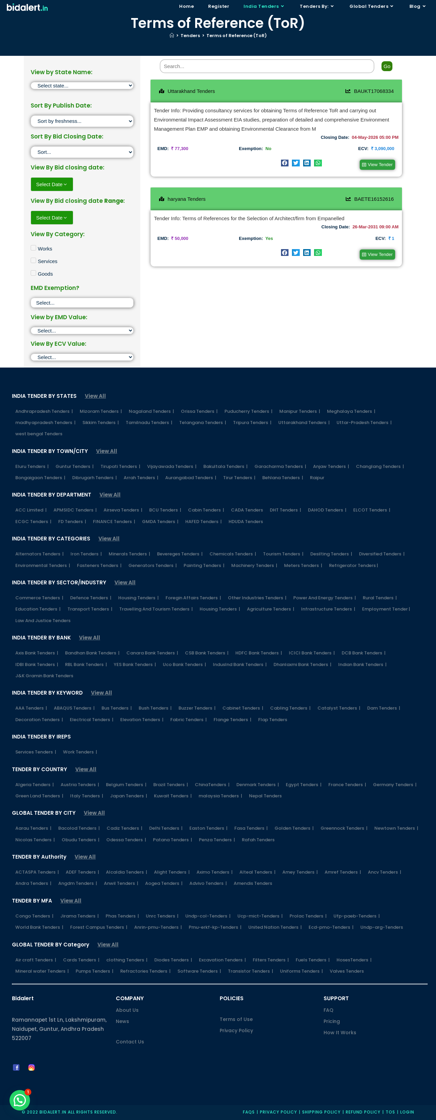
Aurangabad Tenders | (190, 477)
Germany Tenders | (395, 784)
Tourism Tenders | (283, 554)
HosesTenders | (354, 960)
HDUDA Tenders (246, 521)
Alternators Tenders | (39, 554)
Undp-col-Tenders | (208, 916)
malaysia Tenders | (220, 796)
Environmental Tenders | (42, 565)
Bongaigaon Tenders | (40, 477)
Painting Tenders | (204, 565)
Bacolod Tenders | (79, 828)
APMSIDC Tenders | (75, 510)
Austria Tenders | (80, 784)
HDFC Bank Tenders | (258, 653)
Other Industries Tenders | (257, 598)
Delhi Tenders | (166, 828)
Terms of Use (236, 1019)
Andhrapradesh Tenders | (44, 411)
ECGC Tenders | (33, 521)
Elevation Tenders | (142, 719)
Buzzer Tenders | (197, 708)
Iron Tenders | (86, 554)
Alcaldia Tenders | (126, 872)
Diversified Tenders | (382, 554)
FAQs (249, 1112)
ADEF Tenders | (82, 872)
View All (95, 396)
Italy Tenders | (86, 796)
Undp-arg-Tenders (381, 927)
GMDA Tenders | (160, 521)
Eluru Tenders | (32, 466)
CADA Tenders (247, 510)
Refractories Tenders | (145, 971)
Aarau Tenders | (33, 828)
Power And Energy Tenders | (324, 598)
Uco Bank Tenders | (184, 664)
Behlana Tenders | (282, 477)
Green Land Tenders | (39, 796)
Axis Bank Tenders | (36, 653)
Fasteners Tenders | (99, 565)
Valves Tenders (347, 971)
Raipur (317, 477)
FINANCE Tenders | (114, 521)
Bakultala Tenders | (225, 466)
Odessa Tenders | (126, 840)
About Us (127, 1010)
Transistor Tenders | (250, 971)
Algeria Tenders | (34, 784)
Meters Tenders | (303, 565)
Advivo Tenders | (208, 883)
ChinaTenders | (212, 784)
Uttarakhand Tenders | (304, 422)
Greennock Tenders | (344, 828)
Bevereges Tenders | (180, 554)
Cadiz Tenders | (124, 828)
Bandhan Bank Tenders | (92, 653)
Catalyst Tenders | (338, 708)
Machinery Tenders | (254, 565)
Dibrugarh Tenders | (94, 477)
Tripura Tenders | (252, 422)
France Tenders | (347, 784)
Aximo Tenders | (215, 872)
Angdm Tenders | (77, 883)
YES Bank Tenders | (135, 664)
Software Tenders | (199, 971)
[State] (82, 85)
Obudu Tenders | (80, 840)
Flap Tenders (272, 719)
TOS (390, 1112)
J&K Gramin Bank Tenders (44, 675)
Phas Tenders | (122, 916)
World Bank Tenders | (39, 927)
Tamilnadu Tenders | (149, 422)
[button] (285, 163)
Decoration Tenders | (39, 719)
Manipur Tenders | (299, 411)
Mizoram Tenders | (101, 411)
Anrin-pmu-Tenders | (158, 927)
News (122, 1021)
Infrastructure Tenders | (328, 609)
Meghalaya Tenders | (351, 411)
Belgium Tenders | (126, 784)
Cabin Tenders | (206, 510)
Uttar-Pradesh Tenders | (364, 422)
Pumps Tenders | (94, 971)
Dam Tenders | (383, 708)
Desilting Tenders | (331, 554)
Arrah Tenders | (141, 477)
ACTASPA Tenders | (37, 872)
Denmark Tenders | (257, 784)
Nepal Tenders (265, 796)
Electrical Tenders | (91, 719)
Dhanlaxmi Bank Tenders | (302, 664)
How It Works (340, 1032)
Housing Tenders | (138, 598)
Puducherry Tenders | (248, 411)
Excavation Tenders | (222, 960)
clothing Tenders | (126, 960)
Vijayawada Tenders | (172, 466)
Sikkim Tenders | (100, 422)
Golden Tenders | (294, 828)
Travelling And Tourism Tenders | (156, 609)
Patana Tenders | (172, 840)
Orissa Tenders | (199, 411)
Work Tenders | (80, 752)
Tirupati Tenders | (120, 466)
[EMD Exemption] (82, 303)
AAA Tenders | (31, 708)
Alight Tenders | (172, 872)
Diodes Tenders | (173, 960)
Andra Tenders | (33, 883)
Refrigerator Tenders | (353, 565)
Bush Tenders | (155, 708)
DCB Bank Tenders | (364, 653)
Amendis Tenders (253, 883)
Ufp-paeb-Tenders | (356, 916)
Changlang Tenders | (380, 466)
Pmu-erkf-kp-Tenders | (215, 927)
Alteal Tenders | (257, 872)
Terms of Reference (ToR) (236, 35)
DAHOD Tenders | (327, 510)
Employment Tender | (386, 609)
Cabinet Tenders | (242, 708)
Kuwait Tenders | (173, 796)
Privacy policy (278, 1112)
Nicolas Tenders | (35, 840)
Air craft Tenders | (35, 960)
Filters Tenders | (271, 960)
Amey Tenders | (300, 872)
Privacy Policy (236, 1030)
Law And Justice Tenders (43, 620)
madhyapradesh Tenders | (45, 422)
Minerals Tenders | (129, 554)
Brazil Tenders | (170, 784)
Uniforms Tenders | (301, 971)
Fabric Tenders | (188, 719)
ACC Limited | (31, 510)
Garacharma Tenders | (280, 466)
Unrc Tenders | (162, 916)
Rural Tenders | (380, 598)
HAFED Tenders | (203, 521)
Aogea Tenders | (164, 883)
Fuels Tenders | (313, 960)
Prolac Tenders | (308, 916)
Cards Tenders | (81, 960)
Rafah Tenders (258, 840)
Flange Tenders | (232, 719)
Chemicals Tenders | (232, 554)
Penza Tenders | (217, 840)
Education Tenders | (38, 609)
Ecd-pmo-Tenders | (331, 927)
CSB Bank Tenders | (207, 653)
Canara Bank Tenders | (152, 653)
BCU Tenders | (165, 510)
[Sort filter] (82, 121)
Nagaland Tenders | (151, 411)
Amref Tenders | (343, 872)
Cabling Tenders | (290, 708)
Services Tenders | (35, 752)
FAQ (328, 1010)
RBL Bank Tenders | (86, 664)
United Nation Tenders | (275, 927)
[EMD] (82, 330)
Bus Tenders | (117, 708)
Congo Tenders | (34, 916)
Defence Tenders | (90, 598)
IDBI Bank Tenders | (36, 664)
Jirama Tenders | (79, 916)
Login (407, 1112)
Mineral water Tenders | (42, 971)
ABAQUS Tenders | (74, 708)
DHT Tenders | (285, 510)
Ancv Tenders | (384, 872)
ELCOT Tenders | (371, 510)
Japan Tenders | (128, 796)
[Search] (267, 66)
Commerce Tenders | (39, 598)
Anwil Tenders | (121, 883)
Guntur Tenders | (75, 466)
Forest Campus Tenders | (98, 927)
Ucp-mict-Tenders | (260, 916)
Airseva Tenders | (123, 510)
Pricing (332, 1021)
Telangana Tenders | (202, 422)
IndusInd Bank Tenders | (240, 664)
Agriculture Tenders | (270, 609)
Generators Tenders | (152, 565)
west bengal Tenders (38, 434)
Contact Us (130, 1041)
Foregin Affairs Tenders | (193, 598)
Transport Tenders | (89, 609)
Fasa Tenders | (251, 828)
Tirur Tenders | (239, 477)
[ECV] (82, 357)
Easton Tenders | (208, 828)
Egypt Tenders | (304, 784)
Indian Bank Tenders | (362, 664)
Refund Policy (363, 1112)
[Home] (172, 35)
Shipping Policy (321, 1112)
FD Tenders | (72, 521)
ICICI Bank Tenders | (312, 653)
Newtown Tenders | (396, 828)
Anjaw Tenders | (331, 466)
